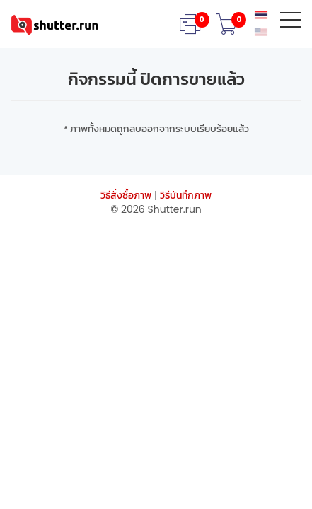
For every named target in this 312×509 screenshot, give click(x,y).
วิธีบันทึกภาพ (186, 195)
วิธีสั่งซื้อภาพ (125, 195)
